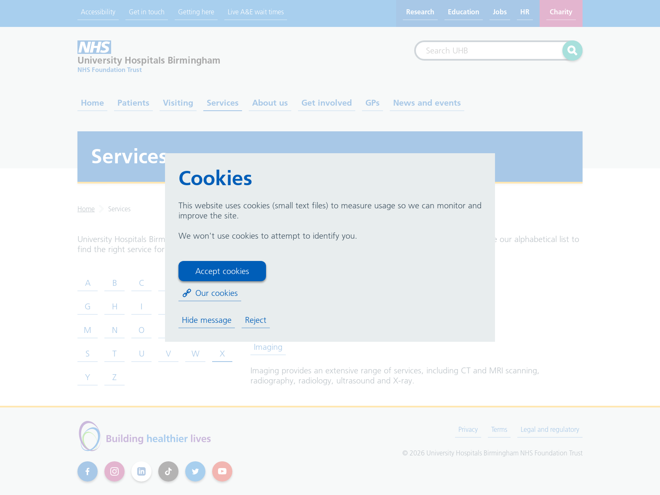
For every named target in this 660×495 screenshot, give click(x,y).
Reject (255, 320)
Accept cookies (222, 271)
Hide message (207, 320)
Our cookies (210, 293)
